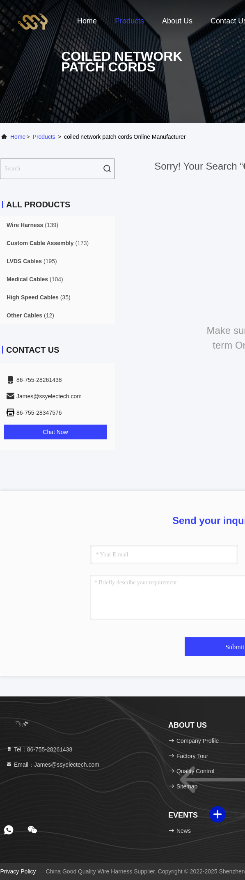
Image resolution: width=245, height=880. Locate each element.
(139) (32, 225)
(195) (32, 261)
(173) (48, 243)
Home (87, 21)
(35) (39, 297)
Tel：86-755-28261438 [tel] (39, 749)
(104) (35, 279)
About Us (177, 21)
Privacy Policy (18, 871)
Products (129, 21)
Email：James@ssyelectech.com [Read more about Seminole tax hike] (52, 764)
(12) (30, 315)
